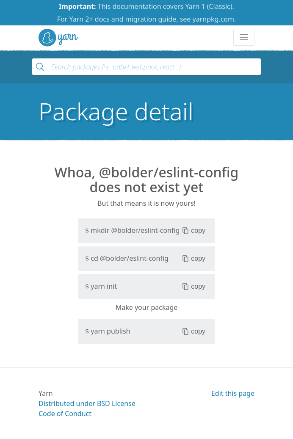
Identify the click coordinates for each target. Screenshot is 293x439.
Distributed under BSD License (87, 403)
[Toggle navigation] (243, 37)
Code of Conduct (65, 413)
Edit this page (232, 393)
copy (193, 231)
